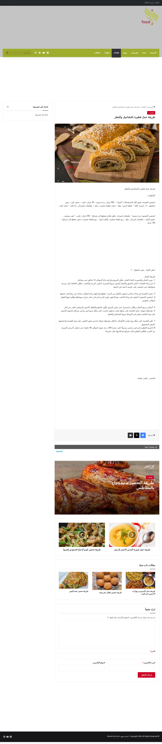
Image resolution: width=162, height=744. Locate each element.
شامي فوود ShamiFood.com (117, 736)
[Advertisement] (54, 27)
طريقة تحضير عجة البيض (78, 591)
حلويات (107, 53)
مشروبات (134, 53)
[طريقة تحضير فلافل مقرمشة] (107, 581)
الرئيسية (153, 53)
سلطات (97, 53)
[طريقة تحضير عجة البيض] (73, 580)
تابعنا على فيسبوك (41, 115)
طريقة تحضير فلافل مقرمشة (110, 592)
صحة (144, 53)
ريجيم (125, 53)
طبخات (116, 53)
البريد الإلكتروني (148, 663)
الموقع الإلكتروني (99, 663)
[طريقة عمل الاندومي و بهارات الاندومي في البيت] (140, 580)
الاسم (152, 651)
